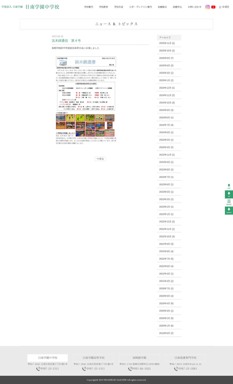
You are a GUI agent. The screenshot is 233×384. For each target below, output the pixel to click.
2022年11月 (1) (167, 229)
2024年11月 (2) (167, 95)
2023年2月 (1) (166, 206)
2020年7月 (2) (166, 288)
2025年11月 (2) (167, 43)
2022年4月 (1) (166, 273)
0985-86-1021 (141, 368)
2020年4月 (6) (166, 303)
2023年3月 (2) (166, 199)
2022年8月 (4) (166, 251)
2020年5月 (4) (166, 296)
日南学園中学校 (47, 358)
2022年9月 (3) (166, 244)
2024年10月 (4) (167, 102)
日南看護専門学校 (185, 358)
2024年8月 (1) (166, 117)
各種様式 (162, 7)
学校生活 (118, 7)
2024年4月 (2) (166, 147)
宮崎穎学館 (139, 358)
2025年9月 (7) (166, 58)
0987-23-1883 (188, 368)
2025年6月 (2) (166, 65)
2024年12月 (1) (167, 87)
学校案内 (88, 7)
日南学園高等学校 (94, 358)
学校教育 (103, 7)
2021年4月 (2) (166, 281)
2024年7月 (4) (166, 125)
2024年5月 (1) (166, 140)
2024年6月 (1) (166, 132)
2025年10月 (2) (167, 50)
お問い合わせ (194, 7)
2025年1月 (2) (166, 80)
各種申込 (177, 7)
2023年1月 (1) (166, 214)
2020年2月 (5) (166, 318)
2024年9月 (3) (166, 110)
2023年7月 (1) (166, 177)
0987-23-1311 (50, 368)
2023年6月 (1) (166, 184)
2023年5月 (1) (166, 192)
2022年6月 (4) (166, 266)
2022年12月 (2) (167, 221)
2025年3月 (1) (166, 73)
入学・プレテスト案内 (140, 7)
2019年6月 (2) (166, 333)
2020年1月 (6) (166, 325)
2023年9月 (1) (166, 162)
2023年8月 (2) (166, 169)
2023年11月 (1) (167, 154)
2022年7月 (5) (166, 258)
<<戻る (100, 158)
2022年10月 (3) (167, 236)
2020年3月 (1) (166, 310)
